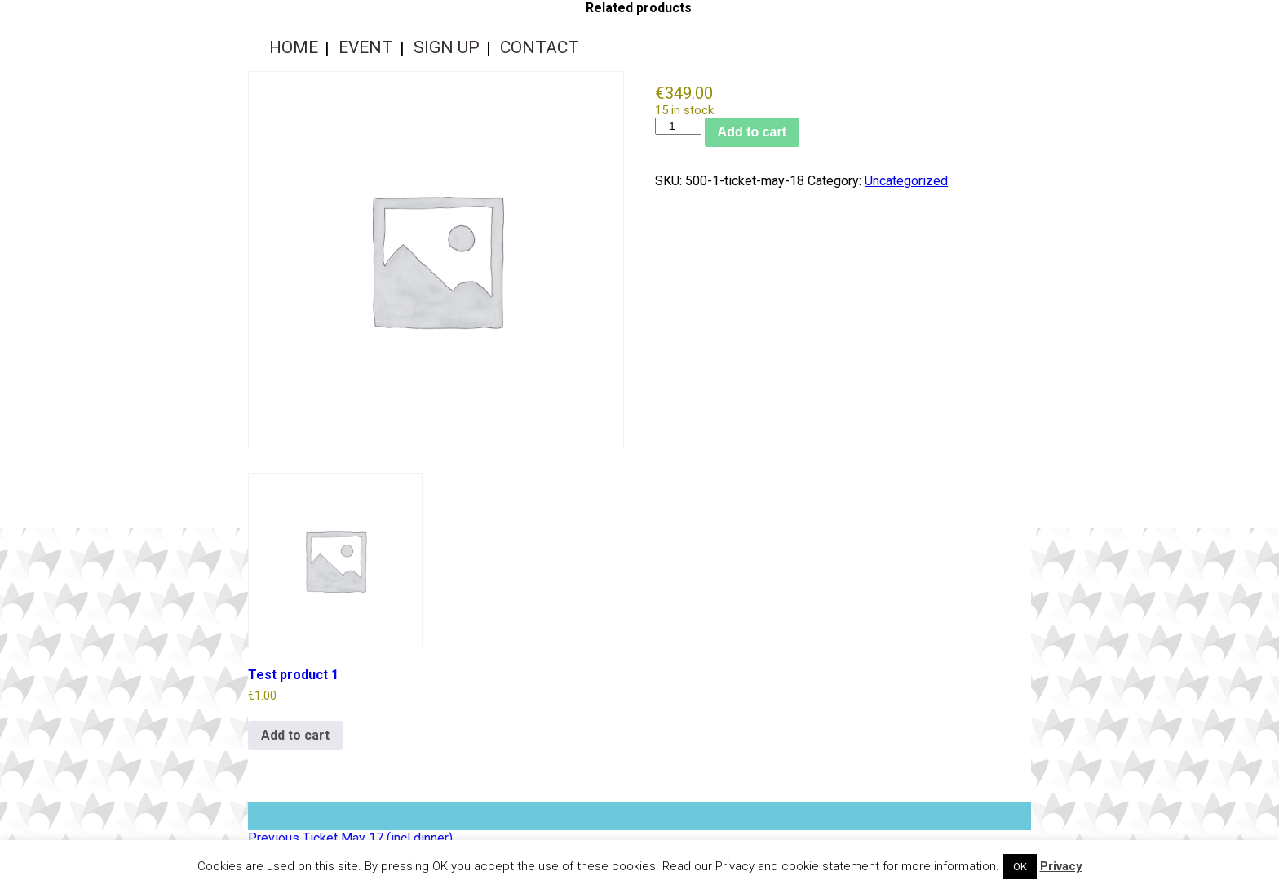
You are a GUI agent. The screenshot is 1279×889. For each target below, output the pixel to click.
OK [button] (1020, 866)
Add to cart (752, 132)
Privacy (1061, 866)
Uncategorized (906, 181)
